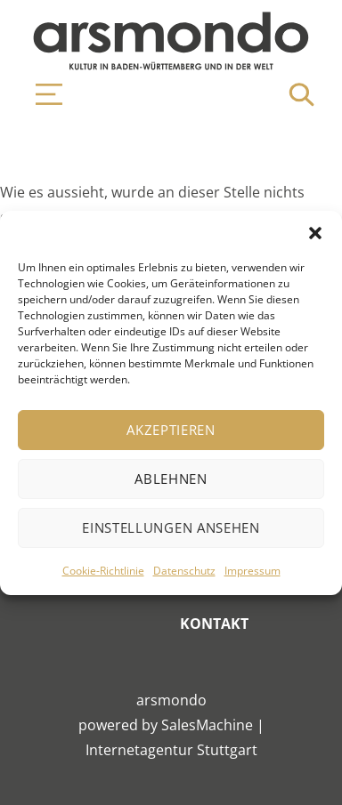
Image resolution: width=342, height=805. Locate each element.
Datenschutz (184, 570)
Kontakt (214, 623)
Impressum (252, 570)
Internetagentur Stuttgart (171, 750)
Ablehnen (171, 478)
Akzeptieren (171, 430)
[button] (315, 233)
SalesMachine (207, 725)
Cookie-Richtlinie (103, 570)
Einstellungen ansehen (171, 527)
